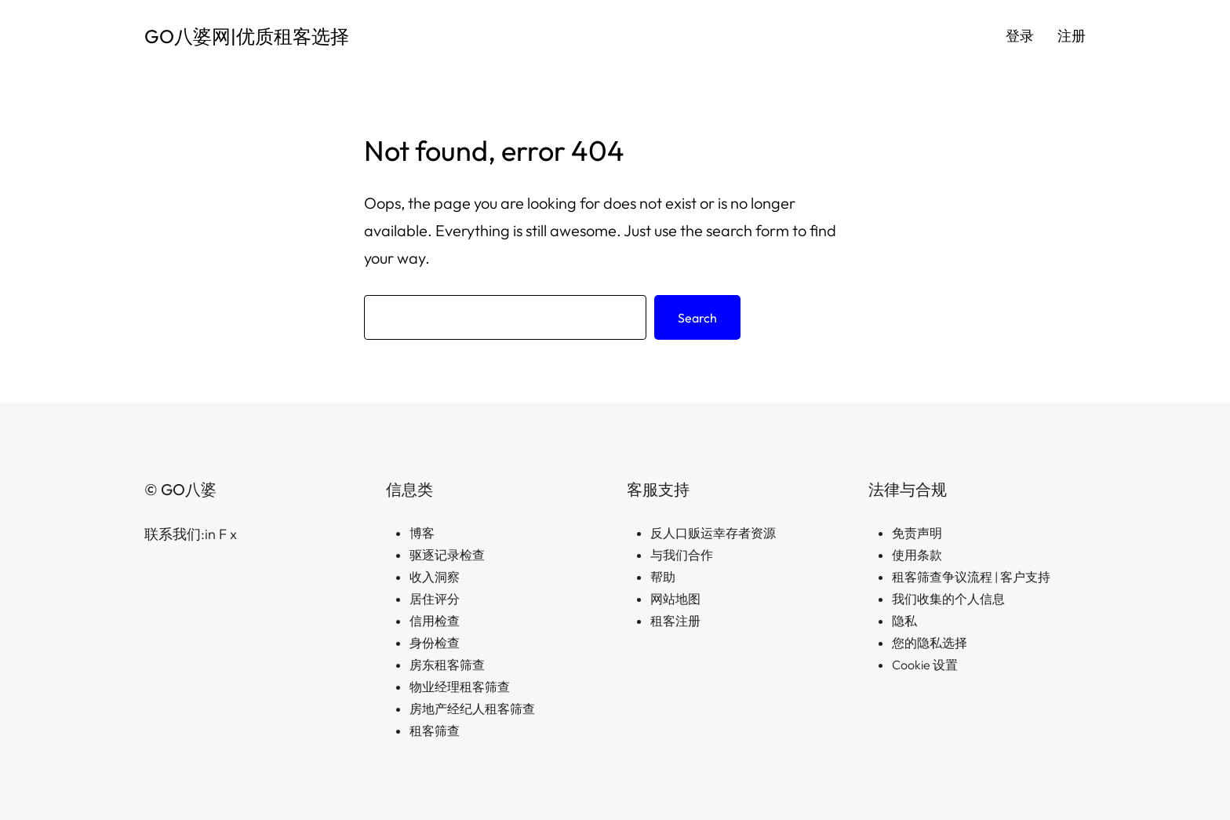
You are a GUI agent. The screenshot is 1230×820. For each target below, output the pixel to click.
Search (697, 318)
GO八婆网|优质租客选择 (246, 36)
